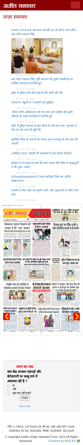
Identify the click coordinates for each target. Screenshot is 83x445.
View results (24, 406)
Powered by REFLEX (64, 441)
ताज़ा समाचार (15, 17)
